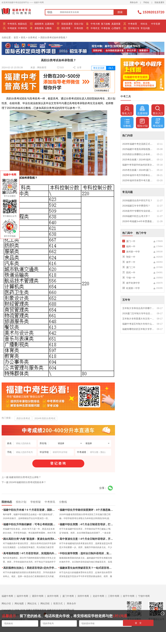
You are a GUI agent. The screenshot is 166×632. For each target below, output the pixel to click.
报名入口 (127, 110)
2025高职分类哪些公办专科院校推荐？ (138, 154)
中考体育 (132, 23)
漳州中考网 (83, 596)
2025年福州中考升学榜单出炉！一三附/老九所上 (138, 175)
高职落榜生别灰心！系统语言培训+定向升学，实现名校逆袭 (30, 567)
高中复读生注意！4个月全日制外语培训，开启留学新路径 (87, 538)
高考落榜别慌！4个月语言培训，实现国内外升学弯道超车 (30, 553)
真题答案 (116, 23)
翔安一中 (130, 257)
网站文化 (32, 603)
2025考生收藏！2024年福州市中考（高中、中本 (138, 159)
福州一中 (130, 246)
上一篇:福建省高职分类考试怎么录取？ (21, 477)
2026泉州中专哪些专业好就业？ (138, 211)
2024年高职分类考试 (44, 418)
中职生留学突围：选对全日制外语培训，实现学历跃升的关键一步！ (87, 553)
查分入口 (158, 110)
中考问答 (78, 28)
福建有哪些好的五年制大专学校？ (138, 329)
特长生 (144, 23)
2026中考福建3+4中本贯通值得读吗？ (138, 221)
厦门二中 (130, 267)
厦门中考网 (68, 596)
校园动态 (22, 23)
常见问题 (145, 28)
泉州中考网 (52, 596)
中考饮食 (105, 28)
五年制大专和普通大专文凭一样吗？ (138, 318)
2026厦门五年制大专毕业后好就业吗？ (138, 313)
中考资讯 (12, 23)
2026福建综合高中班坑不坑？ (137, 200)
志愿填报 (49, 23)
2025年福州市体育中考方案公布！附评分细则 (138, 180)
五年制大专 (133, 28)
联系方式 (58, 603)
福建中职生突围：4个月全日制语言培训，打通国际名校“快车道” (87, 524)
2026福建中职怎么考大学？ (136, 216)
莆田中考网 (37, 596)
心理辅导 (116, 28)
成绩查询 (39, 23)
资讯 (23, 37)
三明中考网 (113, 596)
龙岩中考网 (98, 596)
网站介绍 (6, 603)
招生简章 (65, 28)
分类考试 (32, 37)
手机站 (146, 2)
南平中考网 (128, 596)
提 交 (138, 623)
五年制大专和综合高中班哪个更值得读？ (138, 308)
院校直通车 (159, 2)
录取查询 (39, 28)
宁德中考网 (144, 596)
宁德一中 (130, 277)
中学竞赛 (155, 23)
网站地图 (19, 603)
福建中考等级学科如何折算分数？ (138, 164)
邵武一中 (130, 272)
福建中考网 (7, 596)
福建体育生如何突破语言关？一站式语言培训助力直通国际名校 (87, 567)
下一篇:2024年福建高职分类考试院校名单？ (24, 482)
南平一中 (130, 262)
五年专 (126, 299)
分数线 (48, 28)
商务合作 (134, 2)
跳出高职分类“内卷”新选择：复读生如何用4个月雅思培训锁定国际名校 (30, 538)
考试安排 (158, 122)
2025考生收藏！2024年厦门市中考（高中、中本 (138, 170)
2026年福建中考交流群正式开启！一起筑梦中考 (138, 144)
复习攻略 (105, 23)
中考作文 (95, 28)
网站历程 (45, 603)
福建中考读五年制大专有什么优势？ (138, 324)
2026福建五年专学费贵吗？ (136, 205)
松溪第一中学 (133, 288)
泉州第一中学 (133, 251)
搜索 (120, 12)
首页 (16, 37)
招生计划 (78, 23)
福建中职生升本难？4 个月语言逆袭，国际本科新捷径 (30, 509)
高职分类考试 (23, 418)
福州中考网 (22, 596)
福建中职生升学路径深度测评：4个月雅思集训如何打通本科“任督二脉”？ (87, 509)
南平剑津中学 (133, 283)
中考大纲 (95, 23)
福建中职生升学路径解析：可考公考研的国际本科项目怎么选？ (30, 524)
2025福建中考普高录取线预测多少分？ (138, 149)
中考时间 (22, 28)
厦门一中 (130, 241)
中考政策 (12, 28)
